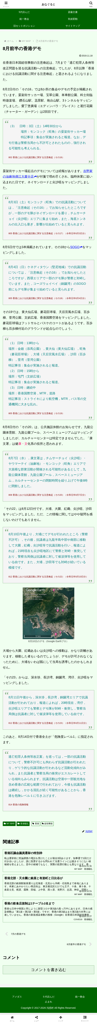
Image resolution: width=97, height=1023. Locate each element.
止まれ (48, 1003)
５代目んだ (48, 998)
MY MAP (9, 823)
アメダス (17, 998)
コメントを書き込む (48, 971)
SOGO (76, 247)
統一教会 (80, 998)
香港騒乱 (23, 823)
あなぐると (48, 4)
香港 (35, 823)
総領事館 (47, 823)
